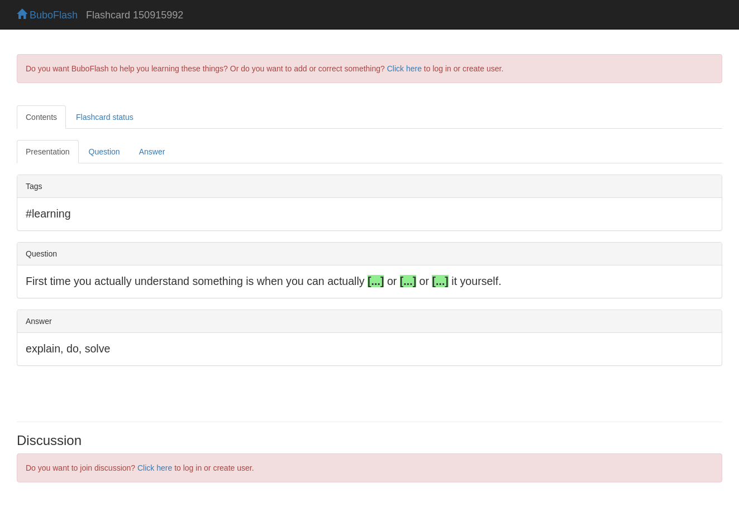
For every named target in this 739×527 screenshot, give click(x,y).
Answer (152, 151)
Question (104, 151)
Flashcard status (105, 117)
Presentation (48, 151)
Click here (404, 68)
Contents (41, 117)
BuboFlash (47, 15)
